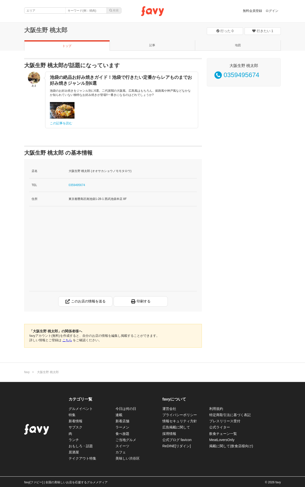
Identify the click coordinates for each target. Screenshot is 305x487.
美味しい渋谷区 (127, 458)
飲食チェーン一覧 (223, 434)
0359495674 (77, 185)
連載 (118, 415)
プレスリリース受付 (224, 421)
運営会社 (169, 409)
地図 (238, 45)
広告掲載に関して (176, 427)
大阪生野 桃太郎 (45, 30)
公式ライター (219, 427)
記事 (152, 45)
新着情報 (75, 421)
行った (225, 31)
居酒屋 (74, 452)
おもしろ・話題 (81, 446)
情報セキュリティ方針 (179, 421)
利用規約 (216, 409)
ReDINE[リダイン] (176, 446)
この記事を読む (61, 123)
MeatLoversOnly (221, 440)
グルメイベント (81, 409)
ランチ (74, 440)
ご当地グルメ (125, 440)
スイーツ (122, 446)
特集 (72, 415)
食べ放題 (122, 434)
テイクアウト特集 (82, 458)
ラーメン (122, 427)
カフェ (120, 452)
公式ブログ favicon (176, 440)
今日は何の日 (125, 409)
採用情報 (169, 434)
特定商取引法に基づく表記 (230, 415)
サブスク (75, 427)
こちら (67, 340)
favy (27, 372)
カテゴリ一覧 (80, 399)
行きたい (262, 31)
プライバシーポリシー (179, 415)
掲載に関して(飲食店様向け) (231, 446)
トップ (66, 46)
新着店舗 (122, 421)
